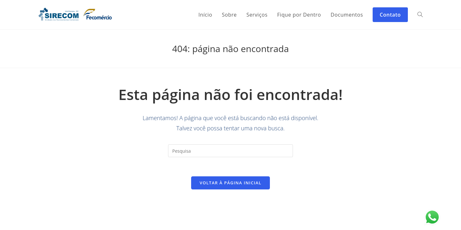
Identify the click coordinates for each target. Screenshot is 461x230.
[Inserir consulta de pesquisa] (230, 150)
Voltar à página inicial (230, 183)
